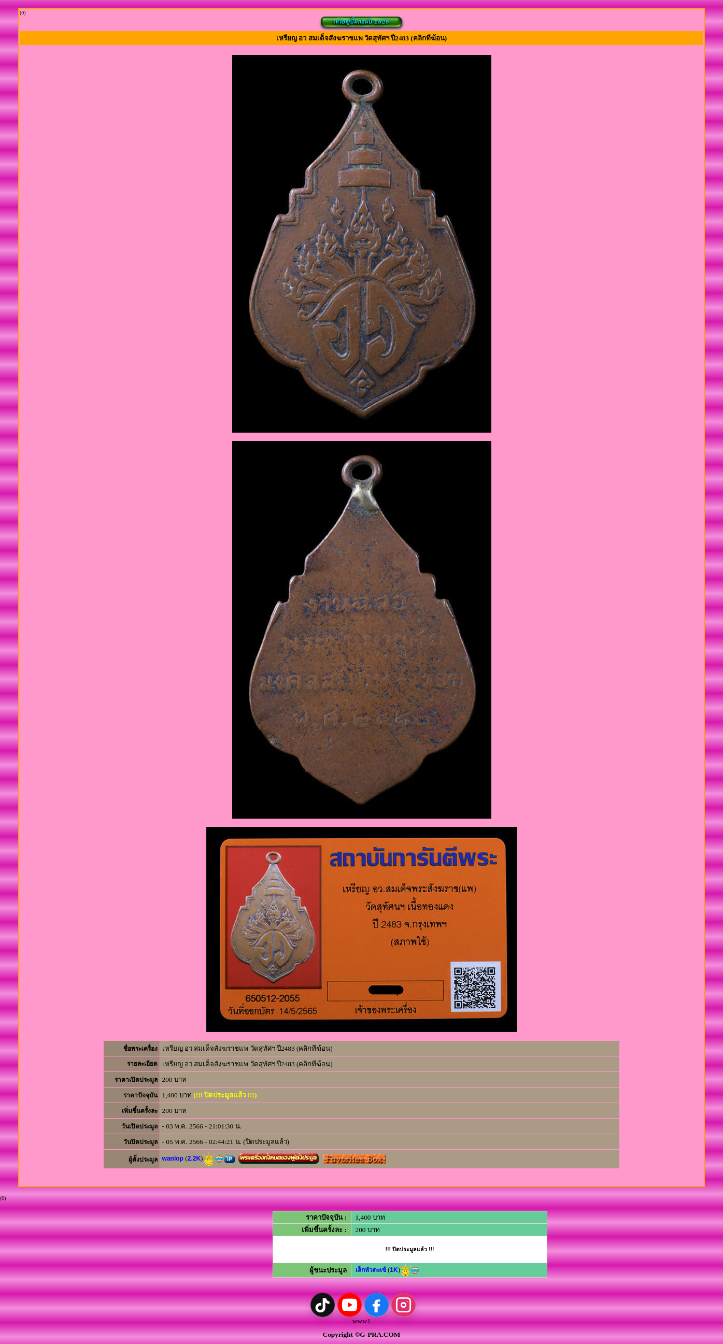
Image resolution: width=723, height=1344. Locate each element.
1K (394, 1270)
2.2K (194, 1158)
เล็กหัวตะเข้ (371, 1270)
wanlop (172, 1158)
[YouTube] (349, 1305)
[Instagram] (403, 1305)
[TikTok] (322, 1305)
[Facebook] (376, 1305)
